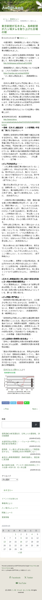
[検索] (36, 424)
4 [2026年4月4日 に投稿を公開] (32, 534)
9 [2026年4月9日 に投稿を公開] (21, 538)
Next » (35, 409)
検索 (3, 419)
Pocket (20, 402)
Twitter (13, 402)
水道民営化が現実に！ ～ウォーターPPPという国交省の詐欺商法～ (21, 443)
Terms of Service (6, 568)
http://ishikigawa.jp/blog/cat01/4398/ (17, 63)
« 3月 (20, 553)
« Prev (6, 409)
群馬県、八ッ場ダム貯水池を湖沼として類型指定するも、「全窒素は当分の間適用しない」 (20, 450)
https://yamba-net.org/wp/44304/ (16, 73)
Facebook (5, 402)
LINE (27, 402)
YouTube (21, 583)
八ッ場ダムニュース (10, 508)
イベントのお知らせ (10, 499)
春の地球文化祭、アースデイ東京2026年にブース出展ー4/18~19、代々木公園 (21, 466)
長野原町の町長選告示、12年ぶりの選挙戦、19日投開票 (21, 435)
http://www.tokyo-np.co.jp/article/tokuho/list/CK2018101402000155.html (21, 122)
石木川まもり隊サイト (12, 370)
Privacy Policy (33, 565)
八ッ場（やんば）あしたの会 (20, 590)
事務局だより (23, 38)
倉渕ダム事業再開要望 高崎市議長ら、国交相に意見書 (20, 458)
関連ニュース (7, 513)
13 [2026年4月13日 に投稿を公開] (5, 542)
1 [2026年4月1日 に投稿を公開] (15, 534)
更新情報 (5, 517)
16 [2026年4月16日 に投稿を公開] (21, 542)
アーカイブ (6, 476)
